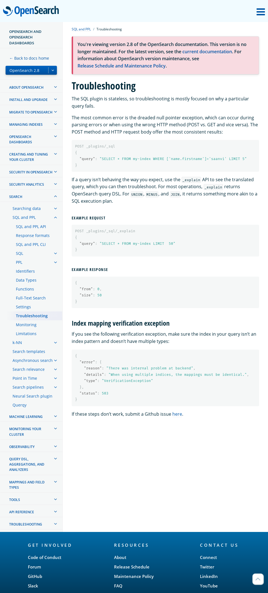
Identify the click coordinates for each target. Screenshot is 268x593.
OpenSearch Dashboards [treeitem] (20, 139)
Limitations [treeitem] (26, 333)
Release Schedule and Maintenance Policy (122, 66)
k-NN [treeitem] (17, 342)
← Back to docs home (29, 58)
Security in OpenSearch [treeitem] (30, 172)
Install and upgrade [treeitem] (28, 99)
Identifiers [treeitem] (25, 271)
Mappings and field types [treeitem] (27, 485)
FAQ (118, 586)
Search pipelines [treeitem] (28, 387)
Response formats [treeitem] (33, 235)
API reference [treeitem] (21, 512)
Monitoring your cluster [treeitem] (25, 432)
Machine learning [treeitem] (26, 416)
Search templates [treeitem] (29, 351)
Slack (33, 586)
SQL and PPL (81, 29)
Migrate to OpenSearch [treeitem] (30, 112)
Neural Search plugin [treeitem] (32, 396)
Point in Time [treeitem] (25, 378)
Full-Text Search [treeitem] (31, 298)
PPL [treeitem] (19, 262)
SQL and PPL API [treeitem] (31, 226)
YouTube (209, 586)
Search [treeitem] (15, 196)
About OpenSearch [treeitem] (26, 87)
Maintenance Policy (134, 576)
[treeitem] (55, 87)
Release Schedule (131, 567)
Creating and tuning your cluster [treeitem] (28, 157)
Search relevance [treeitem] (29, 369)
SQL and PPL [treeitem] (24, 217)
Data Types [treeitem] (26, 280)
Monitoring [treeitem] (26, 324)
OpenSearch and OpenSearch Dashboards (25, 37)
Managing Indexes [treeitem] (26, 124)
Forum (34, 567)
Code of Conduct (44, 557)
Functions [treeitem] (25, 289)
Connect (208, 557)
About (120, 557)
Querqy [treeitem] (19, 405)
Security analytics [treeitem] (26, 184)
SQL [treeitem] (19, 253)
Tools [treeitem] (14, 499)
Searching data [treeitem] (27, 208)
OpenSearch (32, 12)
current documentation (207, 52)
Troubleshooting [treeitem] (32, 315)
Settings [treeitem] (23, 306)
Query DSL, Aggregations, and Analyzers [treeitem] (26, 464)
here (177, 414)
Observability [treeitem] (22, 446)
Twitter (207, 567)
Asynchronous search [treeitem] (33, 360)
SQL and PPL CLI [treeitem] (31, 244)
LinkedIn (209, 576)
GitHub (35, 576)
